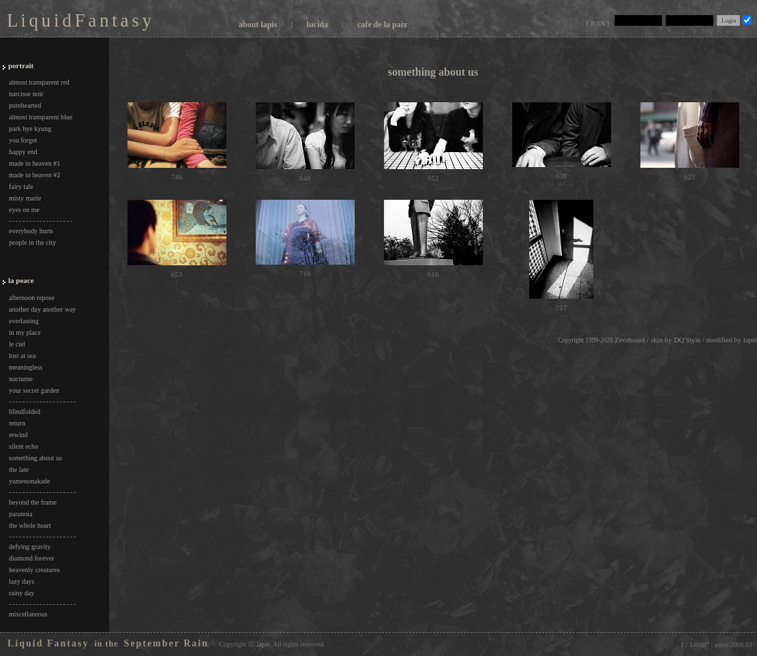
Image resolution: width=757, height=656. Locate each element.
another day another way (42, 309)
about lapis (258, 24)
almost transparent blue (40, 117)
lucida (317, 24)
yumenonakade (29, 481)
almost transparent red (39, 82)
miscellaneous (28, 614)
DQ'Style (687, 340)
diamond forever (31, 558)
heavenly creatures (34, 569)
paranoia (20, 514)
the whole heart (30, 525)
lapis (750, 340)
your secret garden (34, 390)
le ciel (17, 344)
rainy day (22, 593)
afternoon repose (32, 297)
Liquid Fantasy (48, 643)
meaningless (25, 367)
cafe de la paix (382, 24)
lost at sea (22, 355)
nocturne (21, 379)
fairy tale (21, 186)
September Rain (166, 643)
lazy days (22, 581)
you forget (23, 140)
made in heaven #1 (34, 163)
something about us (35, 458)
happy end (23, 151)
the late (19, 469)
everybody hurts (31, 231)
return (17, 423)
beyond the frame (33, 502)
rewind (18, 434)
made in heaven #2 (34, 175)
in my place (25, 332)
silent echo (23, 446)
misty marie (25, 198)
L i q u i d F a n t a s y (79, 20)
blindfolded (24, 411)
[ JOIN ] (598, 23)
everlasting (24, 321)
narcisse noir (26, 94)
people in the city (32, 242)
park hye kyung (30, 128)
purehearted (25, 105)
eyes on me (24, 209)
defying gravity (29, 546)
